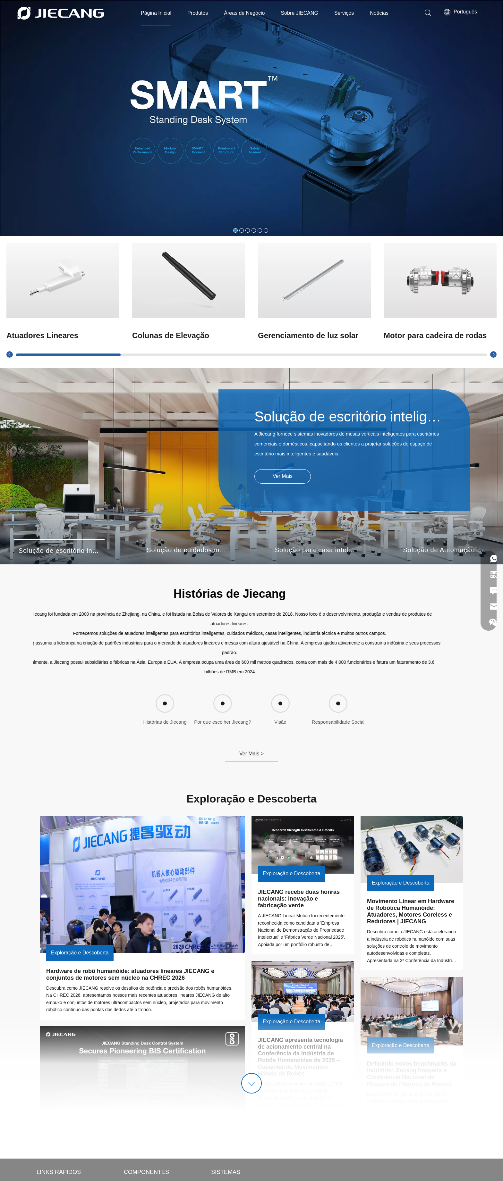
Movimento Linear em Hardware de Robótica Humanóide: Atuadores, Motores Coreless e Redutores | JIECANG (411, 911)
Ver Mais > (251, 753)
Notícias (379, 13)
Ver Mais (283, 476)
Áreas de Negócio (244, 13)
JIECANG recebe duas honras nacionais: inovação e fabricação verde (299, 899)
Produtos (197, 13)
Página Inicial (156, 13)
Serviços (344, 13)
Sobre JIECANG (299, 13)
